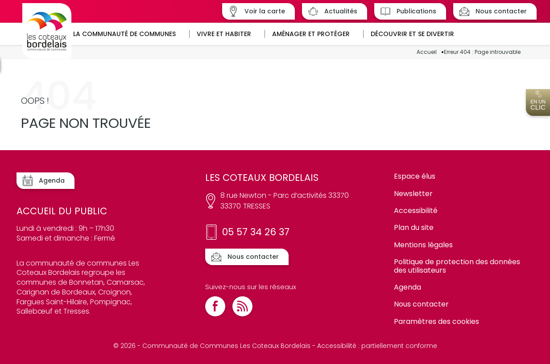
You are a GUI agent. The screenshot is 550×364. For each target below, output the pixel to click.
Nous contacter (421, 304)
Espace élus (414, 176)
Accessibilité (416, 210)
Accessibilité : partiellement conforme (377, 345)
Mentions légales (423, 245)
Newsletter (413, 193)
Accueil (427, 52)
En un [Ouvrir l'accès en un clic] (538, 100)
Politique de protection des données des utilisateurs (457, 266)
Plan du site (414, 227)
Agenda (407, 287)
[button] (127, 34)
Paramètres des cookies (436, 321)
